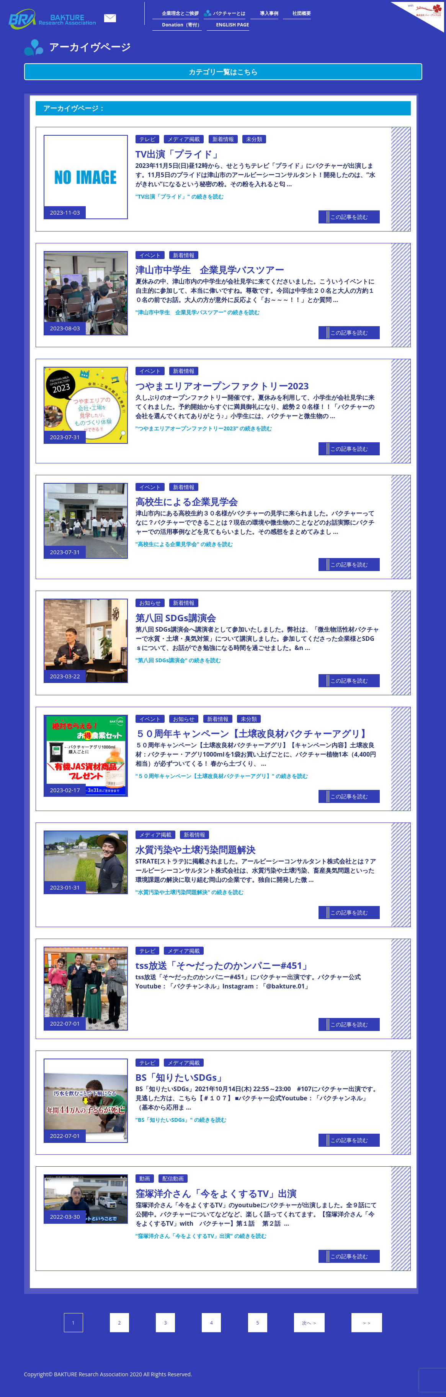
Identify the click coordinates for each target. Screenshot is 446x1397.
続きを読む (180, 196)
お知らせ (150, 602)
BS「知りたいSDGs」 (181, 1077)
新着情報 (223, 139)
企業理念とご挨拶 (180, 13)
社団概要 (301, 13)
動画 (144, 1178)
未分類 (254, 139)
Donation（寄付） (182, 24)
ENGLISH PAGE (232, 24)
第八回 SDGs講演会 (176, 617)
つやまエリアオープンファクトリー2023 (222, 385)
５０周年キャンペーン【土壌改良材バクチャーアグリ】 (253, 733)
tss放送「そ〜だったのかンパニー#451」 (224, 965)
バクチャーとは (229, 13)
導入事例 (269, 13)
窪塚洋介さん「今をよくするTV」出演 (216, 1193)
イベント (150, 255)
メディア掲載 (184, 139)
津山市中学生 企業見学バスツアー (210, 269)
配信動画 (173, 1178)
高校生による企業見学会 (187, 501)
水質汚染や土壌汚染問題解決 (195, 849)
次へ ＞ (309, 1323)
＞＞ (366, 1323)
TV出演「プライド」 (179, 154)
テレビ (147, 139)
